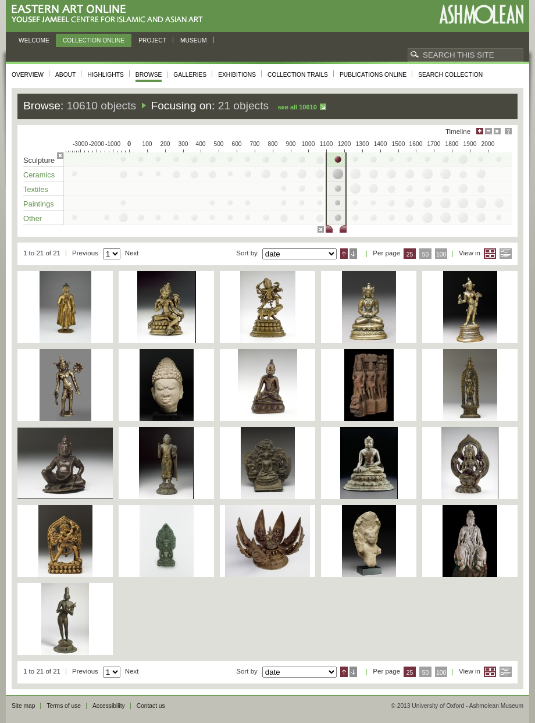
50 (425, 254)
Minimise (488, 131)
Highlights (105, 75)
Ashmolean (481, 14)
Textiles (35, 189)
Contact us (151, 706)
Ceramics (39, 174)
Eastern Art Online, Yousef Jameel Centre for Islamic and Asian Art (110, 14)
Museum (193, 40)
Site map (23, 706)
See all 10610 (296, 107)
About (65, 75)
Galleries (189, 75)
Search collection (450, 75)
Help (508, 131)
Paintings (38, 204)
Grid (490, 253)
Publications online (373, 75)
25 (409, 254)
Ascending (344, 253)
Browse (148, 75)
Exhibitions (237, 75)
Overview (28, 75)
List (506, 253)
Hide (497, 131)
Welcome (34, 40)
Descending (353, 253)
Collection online (93, 40)
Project (152, 40)
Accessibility (108, 706)
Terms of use (64, 706)
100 (441, 254)
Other (32, 218)
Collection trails (298, 75)
